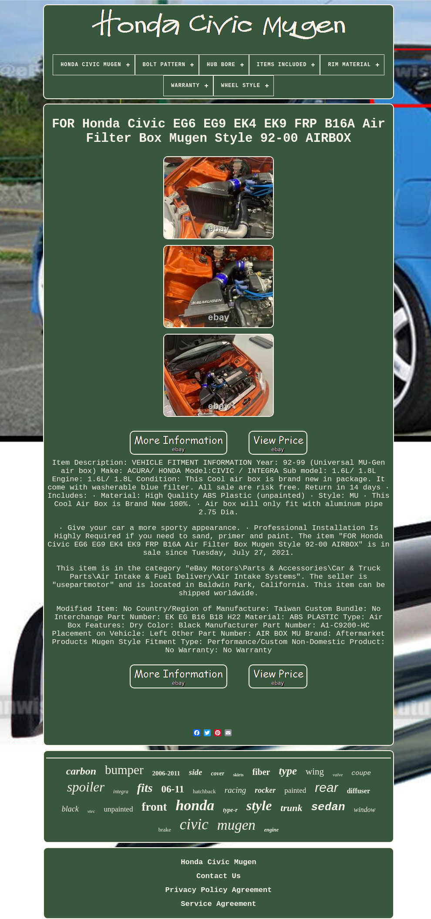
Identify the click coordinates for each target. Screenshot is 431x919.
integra (120, 791)
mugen (236, 825)
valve (338, 774)
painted (295, 790)
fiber (261, 772)
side (195, 772)
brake (164, 829)
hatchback (204, 791)
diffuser (358, 791)
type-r (230, 810)
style (259, 805)
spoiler (85, 787)
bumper (124, 770)
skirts (238, 774)
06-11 (173, 789)
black (70, 809)
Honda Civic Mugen (218, 862)
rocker (265, 790)
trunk (291, 807)
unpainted (118, 809)
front (154, 806)
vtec (91, 811)
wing (315, 771)
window (365, 809)
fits (145, 788)
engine (271, 830)
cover (217, 773)
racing (235, 790)
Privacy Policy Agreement (218, 890)
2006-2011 (166, 773)
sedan (328, 807)
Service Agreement (218, 904)
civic (194, 824)
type (288, 771)
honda (194, 805)
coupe (361, 773)
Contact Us (218, 876)
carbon (81, 771)
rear (326, 787)
